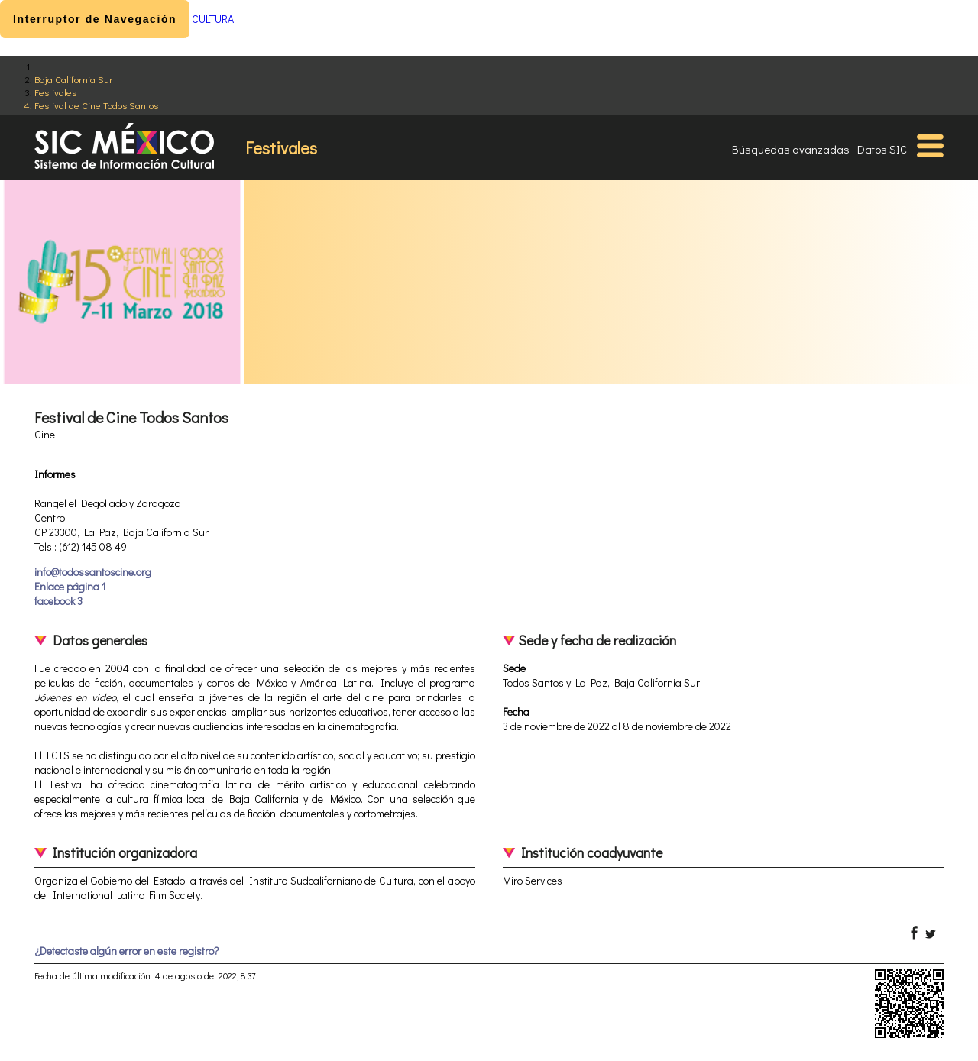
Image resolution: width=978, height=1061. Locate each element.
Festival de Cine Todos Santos (96, 105)
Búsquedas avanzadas (791, 149)
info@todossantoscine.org (92, 571)
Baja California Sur (73, 79)
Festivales (55, 92)
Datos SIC (882, 149)
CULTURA (213, 18)
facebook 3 (58, 601)
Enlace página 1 (69, 586)
